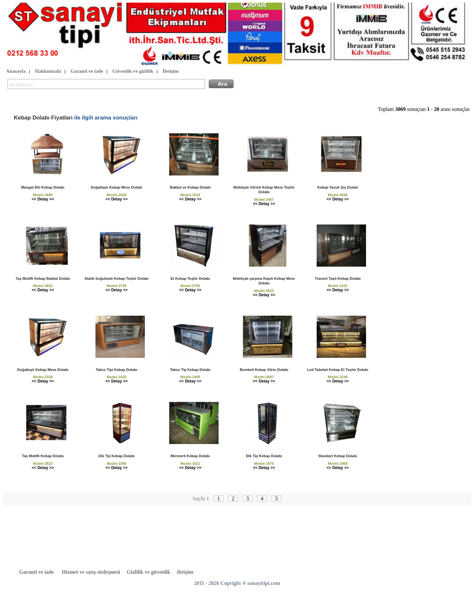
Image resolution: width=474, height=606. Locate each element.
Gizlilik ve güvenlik (148, 572)
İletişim (170, 71)
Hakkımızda (48, 71)
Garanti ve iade (86, 71)
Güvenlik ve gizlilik (133, 71)
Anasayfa (16, 71)
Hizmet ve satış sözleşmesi (91, 572)
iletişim (185, 572)
